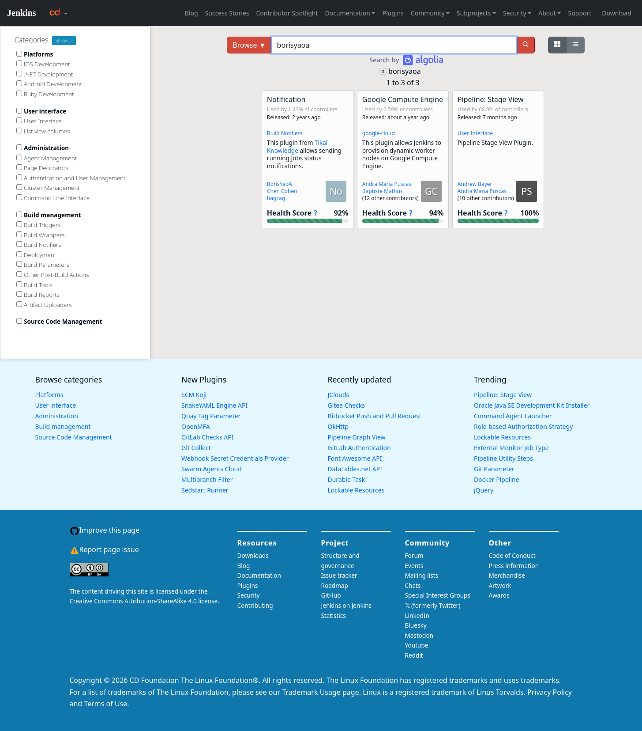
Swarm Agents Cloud (211, 469)
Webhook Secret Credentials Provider (235, 458)
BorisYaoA (279, 184)
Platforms (49, 394)
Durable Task (346, 479)
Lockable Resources (356, 490)
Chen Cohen (282, 191)
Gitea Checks (346, 405)
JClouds (338, 394)
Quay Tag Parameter (210, 416)
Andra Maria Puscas (386, 184)
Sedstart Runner (205, 490)
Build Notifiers (284, 133)
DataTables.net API (355, 469)
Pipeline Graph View (357, 437)
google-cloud (378, 133)
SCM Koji (193, 394)
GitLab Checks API (207, 437)
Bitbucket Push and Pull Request (374, 416)
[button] (307, 159)
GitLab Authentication (359, 447)
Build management (63, 426)
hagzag (276, 198)
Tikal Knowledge (297, 146)
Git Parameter (494, 469)
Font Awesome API (355, 458)
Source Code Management (73, 437)
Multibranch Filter (207, 479)
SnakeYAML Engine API (214, 405)
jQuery (483, 490)
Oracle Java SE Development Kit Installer (531, 405)
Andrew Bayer (475, 184)
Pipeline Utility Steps (503, 458)
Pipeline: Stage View (503, 394)
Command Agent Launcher (513, 416)
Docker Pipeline (496, 479)
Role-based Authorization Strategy (523, 426)
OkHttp (338, 426)
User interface (55, 405)
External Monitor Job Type (511, 447)
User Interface (475, 133)
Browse (249, 45)
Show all (64, 41)
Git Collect (196, 447)
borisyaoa (404, 71)
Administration (56, 416)
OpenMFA (195, 426)
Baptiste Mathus (382, 191)
